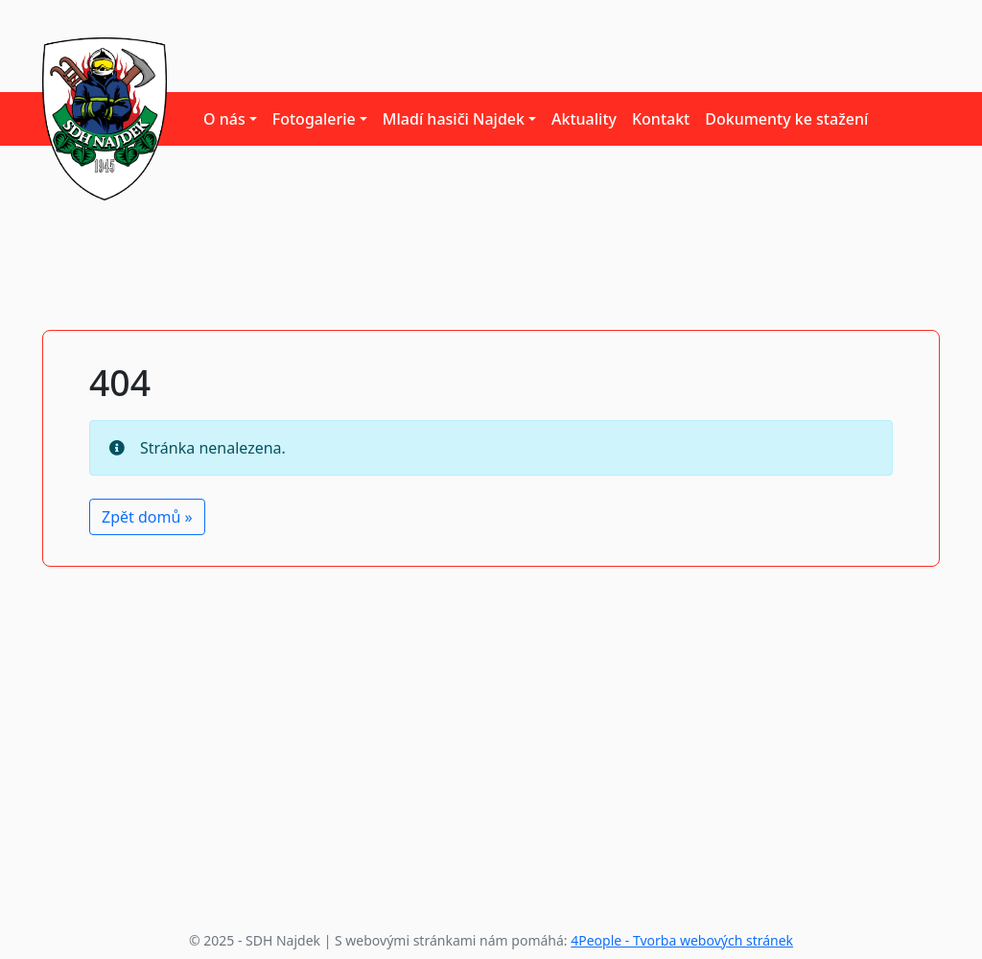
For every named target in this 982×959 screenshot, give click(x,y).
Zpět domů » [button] (147, 516)
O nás (224, 118)
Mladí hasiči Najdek (454, 118)
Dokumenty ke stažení (786, 118)
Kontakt (661, 118)
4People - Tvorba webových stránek (682, 940)
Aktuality (584, 118)
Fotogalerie (314, 118)
